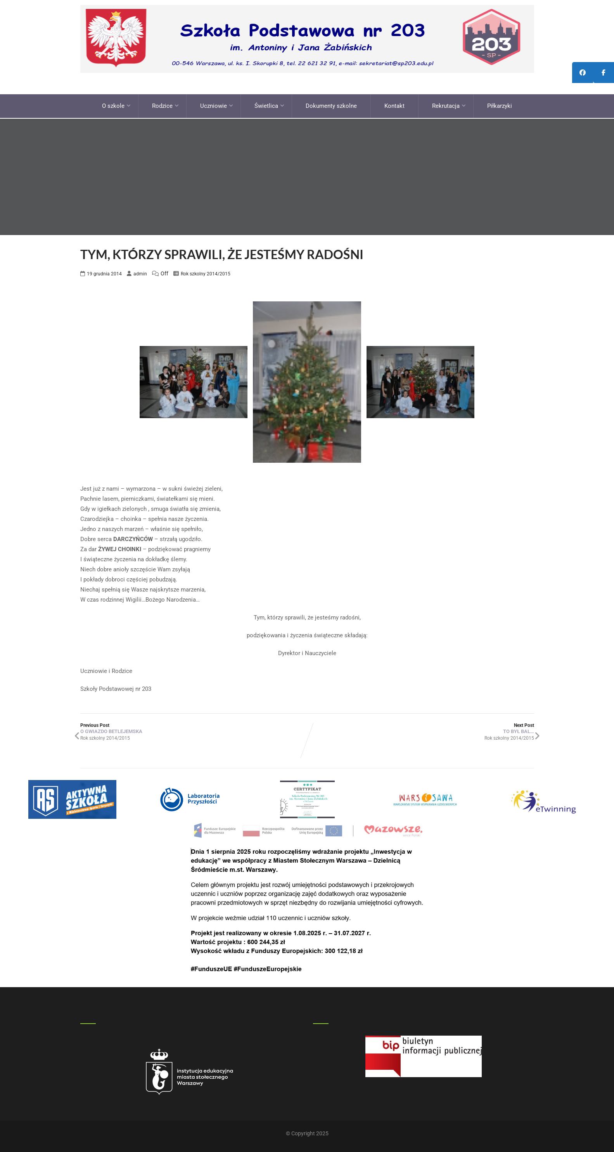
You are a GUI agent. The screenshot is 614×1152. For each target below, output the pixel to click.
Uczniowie (216, 104)
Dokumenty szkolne (331, 104)
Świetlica (269, 104)
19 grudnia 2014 (104, 271)
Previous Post (193, 726)
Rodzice (165, 104)
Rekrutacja (449, 104)
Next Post (420, 726)
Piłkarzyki (499, 104)
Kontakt (394, 104)
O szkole (116, 104)
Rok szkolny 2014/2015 (205, 271)
